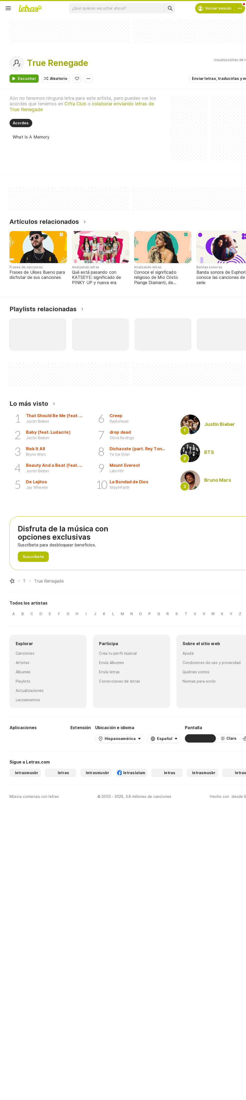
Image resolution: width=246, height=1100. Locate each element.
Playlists (23, 681)
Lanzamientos (28, 699)
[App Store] (54, 738)
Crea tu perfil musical (117, 653)
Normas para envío (199, 681)
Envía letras (109, 671)
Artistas (22, 662)
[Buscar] (170, 8)
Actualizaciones (29, 690)
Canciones (25, 653)
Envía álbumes (111, 662)
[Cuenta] (240, 8)
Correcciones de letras (118, 681)
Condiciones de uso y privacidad (211, 662)
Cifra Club (84, 104)
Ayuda (188, 653)
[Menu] (8, 8)
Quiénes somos (196, 671)
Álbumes (23, 671)
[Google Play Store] (23, 738)
